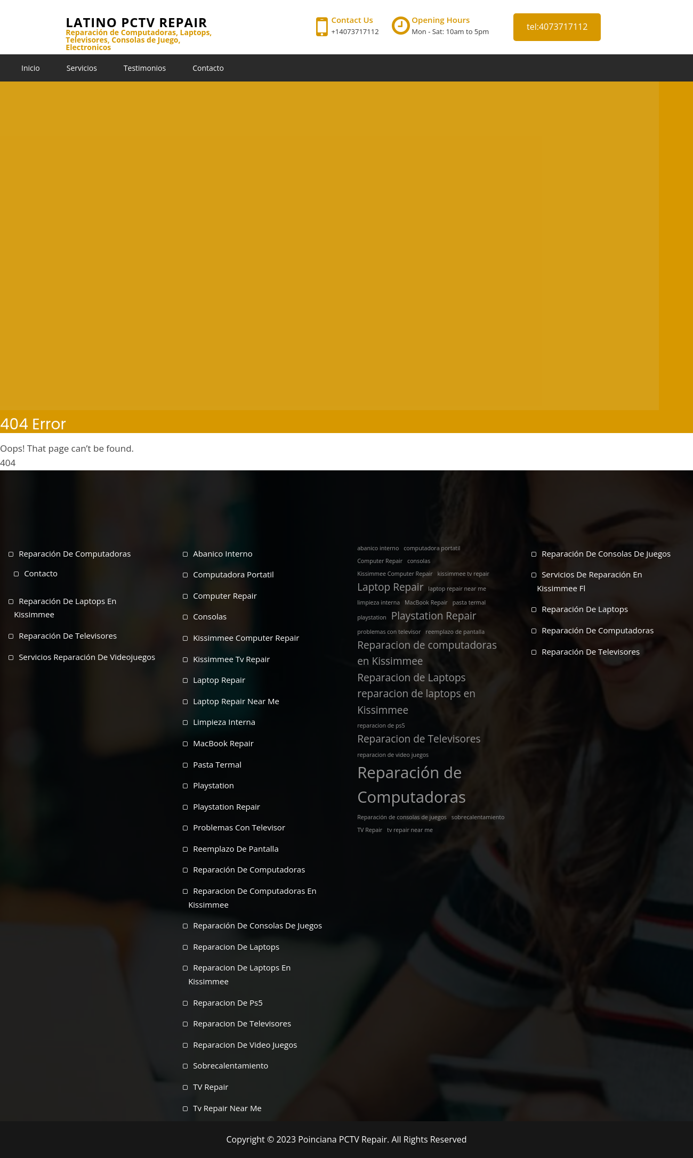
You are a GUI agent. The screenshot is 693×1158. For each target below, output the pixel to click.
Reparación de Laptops (585, 609)
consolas (210, 616)
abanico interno (223, 553)
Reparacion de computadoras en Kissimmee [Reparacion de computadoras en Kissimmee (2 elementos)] (427, 653)
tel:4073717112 (557, 26)
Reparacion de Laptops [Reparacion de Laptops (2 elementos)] (411, 677)
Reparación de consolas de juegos (257, 925)
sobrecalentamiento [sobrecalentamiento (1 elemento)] (478, 817)
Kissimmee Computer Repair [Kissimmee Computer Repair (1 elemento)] (395, 573)
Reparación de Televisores (68, 635)
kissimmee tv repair (231, 659)
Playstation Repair (226, 806)
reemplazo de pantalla (236, 848)
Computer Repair (225, 595)
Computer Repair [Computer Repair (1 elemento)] (379, 561)
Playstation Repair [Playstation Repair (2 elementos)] (434, 616)
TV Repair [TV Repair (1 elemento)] (369, 830)
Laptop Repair (219, 679)
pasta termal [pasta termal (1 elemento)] (469, 602)
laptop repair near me (236, 701)
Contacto (208, 68)
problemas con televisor (239, 827)
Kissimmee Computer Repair (246, 637)
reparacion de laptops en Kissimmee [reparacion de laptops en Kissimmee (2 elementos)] (416, 702)
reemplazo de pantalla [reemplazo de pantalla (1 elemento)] (455, 631)
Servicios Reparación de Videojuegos (87, 656)
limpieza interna (224, 721)
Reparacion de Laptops (236, 946)
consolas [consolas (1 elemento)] (418, 561)
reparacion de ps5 (228, 1002)
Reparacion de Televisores (242, 1023)
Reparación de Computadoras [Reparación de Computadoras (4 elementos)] (411, 785)
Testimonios (145, 68)
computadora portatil (233, 574)
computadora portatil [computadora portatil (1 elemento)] (432, 548)
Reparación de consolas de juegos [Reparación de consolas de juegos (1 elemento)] (402, 817)
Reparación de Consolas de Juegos (606, 553)
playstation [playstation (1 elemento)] (371, 617)
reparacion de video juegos (245, 1044)
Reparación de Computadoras (75, 553)
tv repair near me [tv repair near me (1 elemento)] (410, 830)
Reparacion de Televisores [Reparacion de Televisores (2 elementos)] (418, 739)
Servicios (82, 68)
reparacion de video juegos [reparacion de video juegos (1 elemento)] (393, 755)
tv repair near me (227, 1108)
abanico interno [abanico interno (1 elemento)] (378, 548)
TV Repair (210, 1086)
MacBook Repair (223, 743)
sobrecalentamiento (230, 1065)
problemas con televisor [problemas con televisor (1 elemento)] (389, 631)
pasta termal (217, 764)
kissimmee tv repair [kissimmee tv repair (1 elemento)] (463, 573)
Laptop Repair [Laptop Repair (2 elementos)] (390, 587)
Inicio (30, 68)
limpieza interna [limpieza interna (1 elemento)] (378, 602)
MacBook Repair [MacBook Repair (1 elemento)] (426, 602)
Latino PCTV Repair (136, 22)
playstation (213, 785)
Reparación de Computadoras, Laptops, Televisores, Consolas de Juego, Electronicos (139, 40)
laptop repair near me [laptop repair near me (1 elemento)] (457, 588)
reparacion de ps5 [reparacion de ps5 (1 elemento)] (381, 725)
